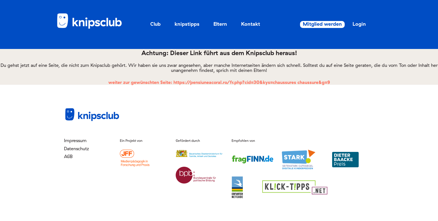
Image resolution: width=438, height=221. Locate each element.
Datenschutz (76, 148)
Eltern (220, 24)
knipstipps (187, 24)
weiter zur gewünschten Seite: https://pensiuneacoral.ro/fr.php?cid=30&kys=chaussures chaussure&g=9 (219, 82)
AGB (68, 156)
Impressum (75, 140)
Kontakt (250, 24)
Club (155, 24)
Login (352, 24)
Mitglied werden (310, 24)
